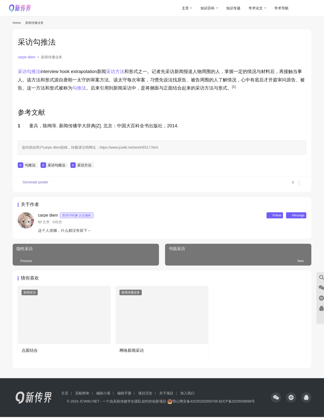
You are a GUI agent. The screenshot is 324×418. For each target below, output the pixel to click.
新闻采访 (30, 293)
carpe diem (26, 57)
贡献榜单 (82, 394)
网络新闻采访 (131, 351)
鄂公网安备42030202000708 (192, 402)
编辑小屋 (103, 394)
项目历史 (145, 394)
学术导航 (281, 8)
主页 (185, 8)
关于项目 (166, 394)
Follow (268, 216)
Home (17, 23)
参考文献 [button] (31, 112)
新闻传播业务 (51, 57)
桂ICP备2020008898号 (237, 402)
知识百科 (207, 8)
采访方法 (115, 71)
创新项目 (159, 402)
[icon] (276, 398)
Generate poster (33, 184)
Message (294, 216)
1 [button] (19, 125)
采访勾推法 (29, 71)
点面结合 (30, 351)
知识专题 (233, 8)
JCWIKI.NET (89, 402)
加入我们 (187, 394)
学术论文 (256, 8)
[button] (234, 88)
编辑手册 (124, 394)
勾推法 (79, 88)
